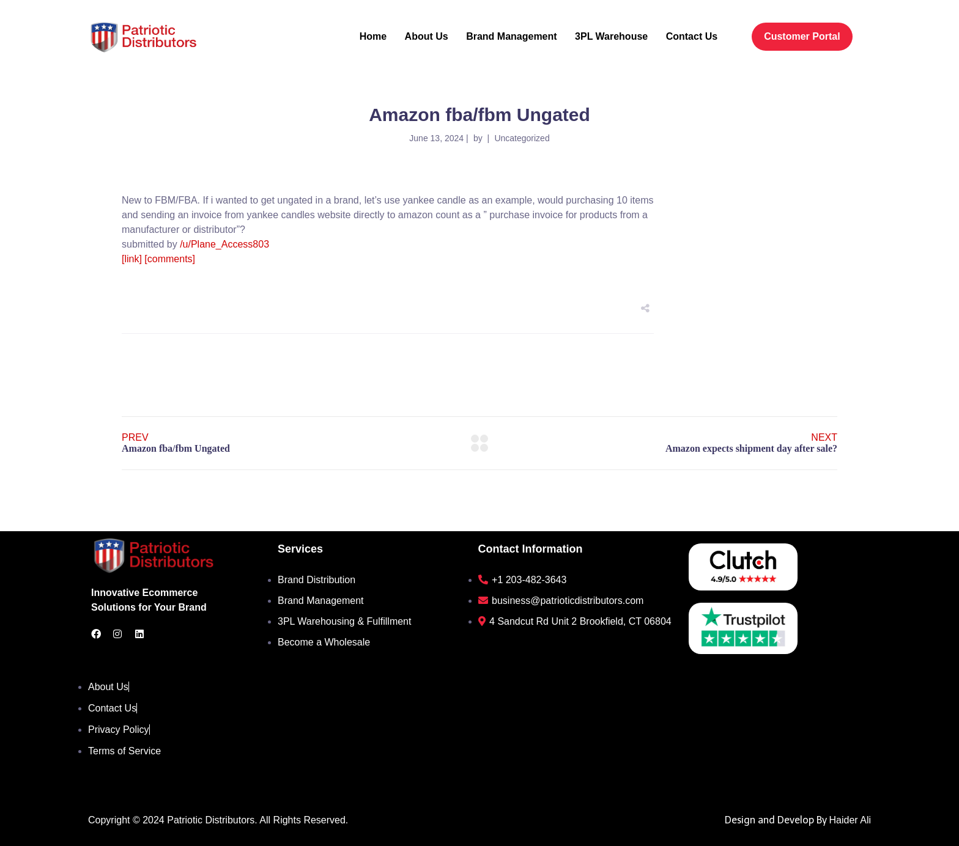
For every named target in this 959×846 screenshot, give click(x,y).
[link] (132, 259)
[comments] (169, 259)
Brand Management (511, 36)
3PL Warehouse (611, 36)
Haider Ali (850, 820)
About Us (426, 36)
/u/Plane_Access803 (224, 244)
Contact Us (691, 36)
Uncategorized (521, 138)
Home (373, 36)
